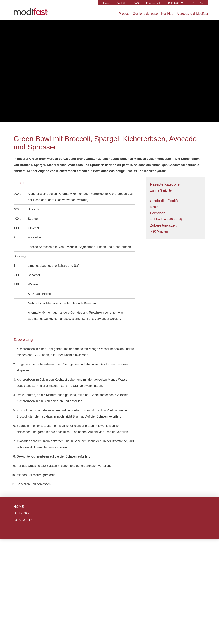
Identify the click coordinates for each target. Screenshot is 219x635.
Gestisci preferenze (88, 352)
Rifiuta (62, 352)
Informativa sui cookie (145, 326)
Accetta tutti (119, 352)
